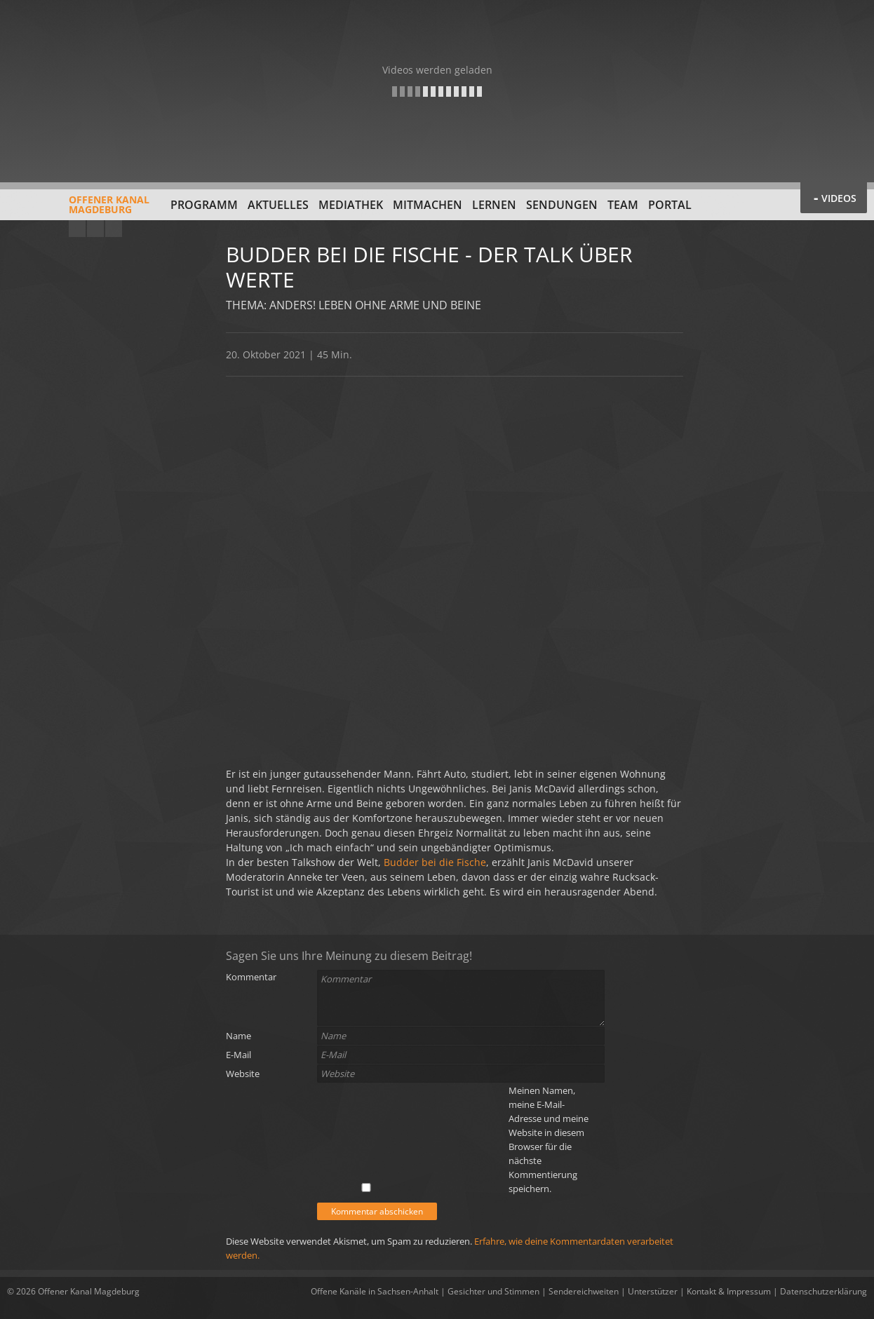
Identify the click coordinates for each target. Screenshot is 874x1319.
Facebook (95, 228)
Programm (204, 204)
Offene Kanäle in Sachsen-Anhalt (374, 1291)
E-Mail (238, 1054)
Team (622, 204)
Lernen (494, 204)
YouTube (77, 228)
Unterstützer (653, 1291)
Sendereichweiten (584, 1291)
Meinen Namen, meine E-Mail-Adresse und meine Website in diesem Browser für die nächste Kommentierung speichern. (549, 1139)
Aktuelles (278, 204)
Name (238, 1035)
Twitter (113, 228)
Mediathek (350, 204)
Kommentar (251, 976)
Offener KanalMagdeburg (78, 209)
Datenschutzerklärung (823, 1291)
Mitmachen (427, 204)
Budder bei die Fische (435, 862)
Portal (670, 204)
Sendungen (562, 204)
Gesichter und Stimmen (493, 1291)
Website (243, 1073)
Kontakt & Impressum (729, 1291)
